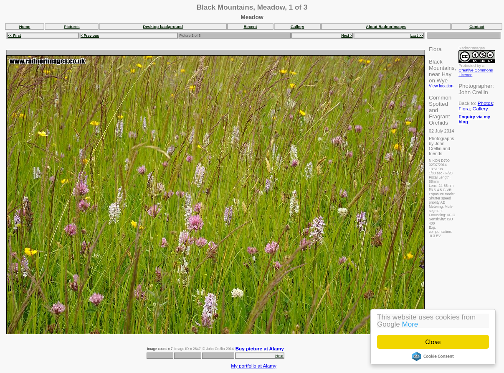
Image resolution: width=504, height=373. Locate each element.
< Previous (90, 35)
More (410, 324)
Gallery (297, 26)
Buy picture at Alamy (260, 348)
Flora (464, 108)
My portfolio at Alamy (253, 365)
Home (24, 26)
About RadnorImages (386, 26)
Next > (346, 35)
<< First (14, 35)
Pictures (72, 26)
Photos (485, 103)
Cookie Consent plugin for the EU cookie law (433, 356)
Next (279, 355)
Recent (250, 26)
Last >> (416, 35)
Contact (476, 26)
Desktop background (162, 26)
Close (433, 341)
